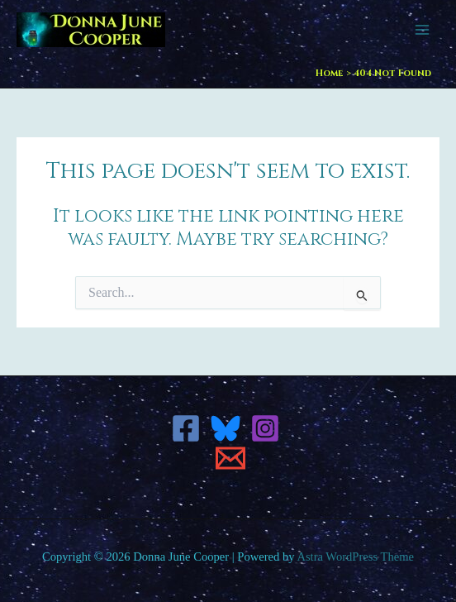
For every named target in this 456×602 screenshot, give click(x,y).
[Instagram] (265, 428)
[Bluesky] (225, 428)
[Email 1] (230, 458)
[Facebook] (186, 428)
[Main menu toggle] (422, 29)
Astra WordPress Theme (355, 556)
